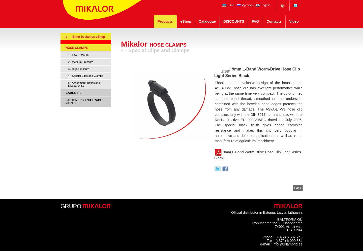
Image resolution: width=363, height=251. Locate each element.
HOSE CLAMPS (77, 48)
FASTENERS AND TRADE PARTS (84, 101)
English (263, 5)
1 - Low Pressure (78, 54)
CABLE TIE (73, 93)
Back (297, 188)
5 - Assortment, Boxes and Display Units (84, 84)
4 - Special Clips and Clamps (85, 75)
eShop (185, 21)
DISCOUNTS (233, 21)
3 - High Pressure (78, 68)
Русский (245, 5)
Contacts (274, 21)
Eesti (228, 5)
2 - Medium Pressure (80, 61)
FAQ (255, 21)
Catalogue (207, 21)
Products (165, 21)
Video (294, 21)
